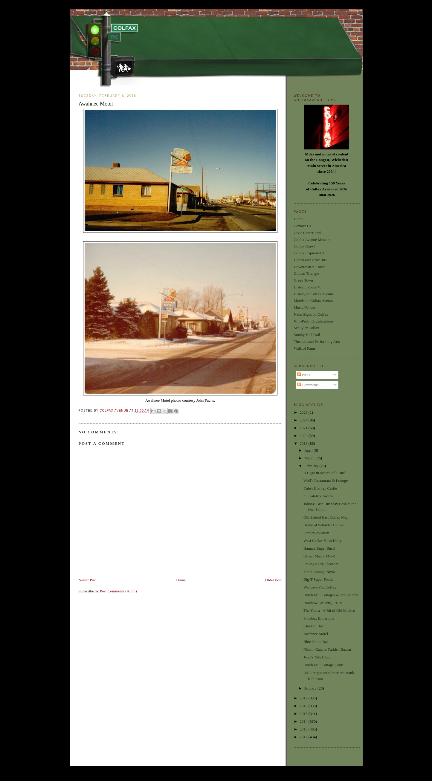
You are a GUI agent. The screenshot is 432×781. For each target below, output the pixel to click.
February (311, 466)
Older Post (273, 580)
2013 (304, 729)
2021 (304, 428)
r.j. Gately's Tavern (318, 496)
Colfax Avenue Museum (313, 239)
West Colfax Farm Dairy (322, 540)
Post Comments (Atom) (118, 591)
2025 (304, 412)
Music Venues (305, 307)
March (309, 458)
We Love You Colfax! (320, 587)
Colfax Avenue (114, 410)
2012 (304, 737)
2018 (304, 443)
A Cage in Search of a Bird (324, 472)
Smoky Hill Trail (307, 334)
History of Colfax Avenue (314, 294)
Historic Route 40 (307, 287)
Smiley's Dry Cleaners (320, 564)
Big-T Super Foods (318, 579)
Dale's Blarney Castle (320, 488)
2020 (304, 435)
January (310, 688)
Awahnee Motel (315, 634)
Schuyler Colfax (306, 327)
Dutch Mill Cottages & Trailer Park (331, 595)
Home (181, 580)
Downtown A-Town (309, 267)
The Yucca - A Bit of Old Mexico (329, 610)
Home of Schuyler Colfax (323, 525)
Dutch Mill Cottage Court (323, 665)
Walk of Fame (305, 348)
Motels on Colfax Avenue (314, 300)
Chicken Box (313, 626)
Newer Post (88, 580)
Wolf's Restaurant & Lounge (325, 480)
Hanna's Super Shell (319, 548)
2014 (304, 721)
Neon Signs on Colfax (311, 314)
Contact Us (302, 226)
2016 (304, 706)
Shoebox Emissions (318, 618)
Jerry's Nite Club (316, 657)
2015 (304, 713)
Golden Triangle (306, 273)
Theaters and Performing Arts (317, 341)
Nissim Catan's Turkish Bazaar (327, 649)
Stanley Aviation (316, 533)
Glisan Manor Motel (319, 556)
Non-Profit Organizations (313, 321)
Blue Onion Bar (315, 641)
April (309, 450)
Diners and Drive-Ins (310, 260)
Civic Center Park (308, 232)
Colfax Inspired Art (309, 253)
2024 (304, 420)
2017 (304, 698)
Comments (308, 385)
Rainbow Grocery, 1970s (322, 602)
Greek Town (303, 280)
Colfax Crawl (304, 246)
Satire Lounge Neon (319, 571)
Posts (303, 374)
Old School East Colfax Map (325, 517)
